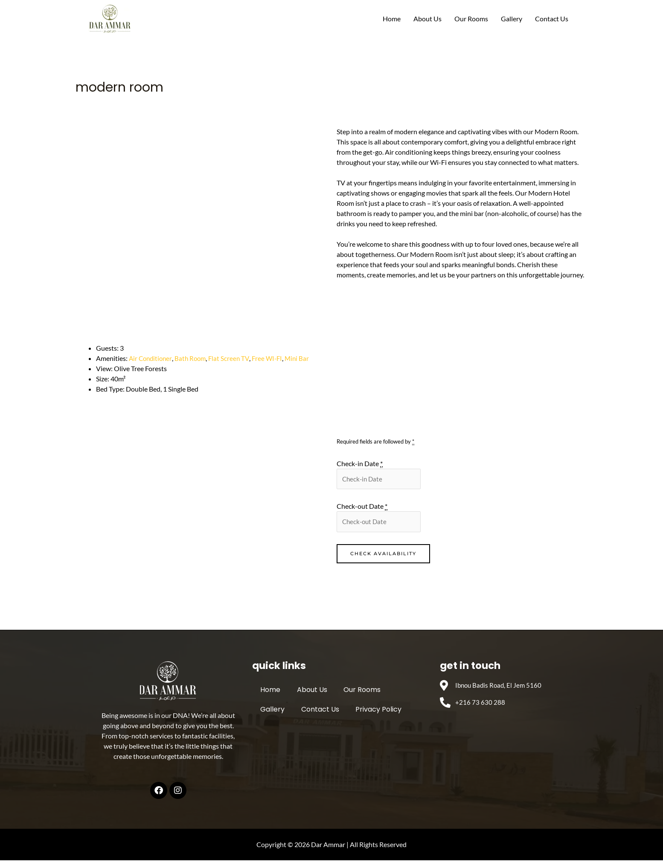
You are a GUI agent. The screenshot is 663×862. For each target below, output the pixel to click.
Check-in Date (360, 463)
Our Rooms (471, 18)
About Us (427, 18)
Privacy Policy (369, 711)
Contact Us (551, 18)
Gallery (511, 18)
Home (392, 18)
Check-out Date (362, 507)
